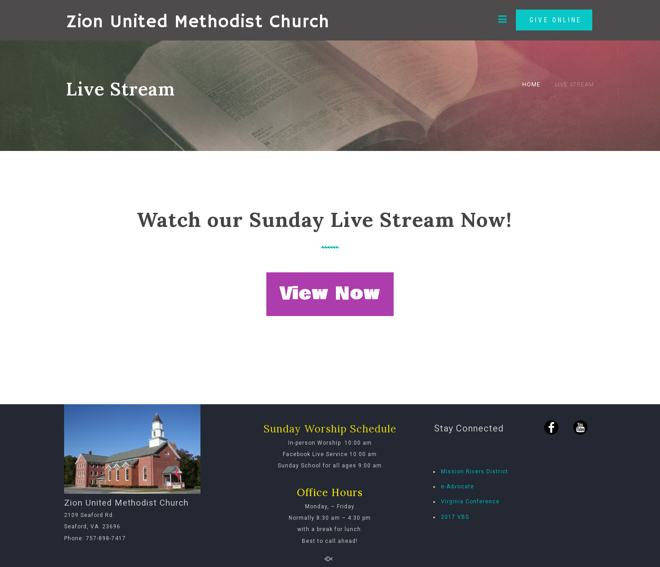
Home (531, 84)
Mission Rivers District (474, 471)
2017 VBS (455, 517)
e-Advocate (457, 486)
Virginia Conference (470, 501)
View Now (330, 294)
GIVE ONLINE (554, 20)
